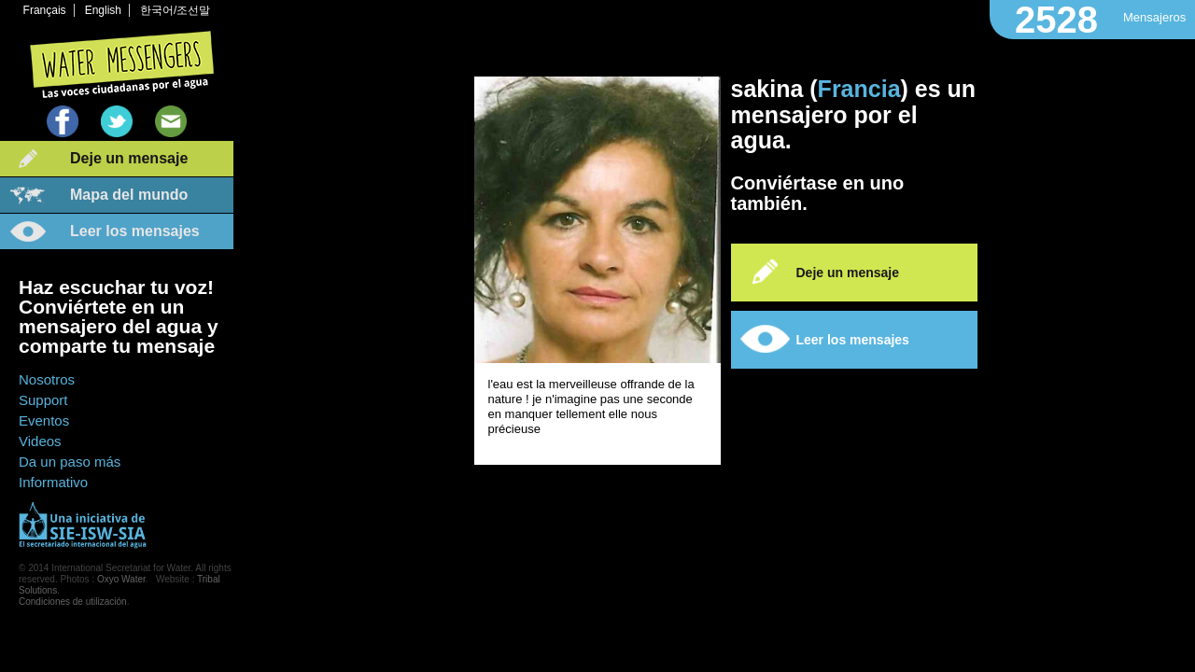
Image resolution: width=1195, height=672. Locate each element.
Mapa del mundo (129, 195)
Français (44, 10)
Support (43, 400)
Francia (859, 89)
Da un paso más (69, 461)
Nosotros (47, 379)
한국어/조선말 (175, 10)
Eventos (44, 420)
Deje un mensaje (129, 158)
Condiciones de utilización (73, 601)
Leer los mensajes (135, 231)
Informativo (53, 482)
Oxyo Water (121, 579)
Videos (40, 441)
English (103, 10)
